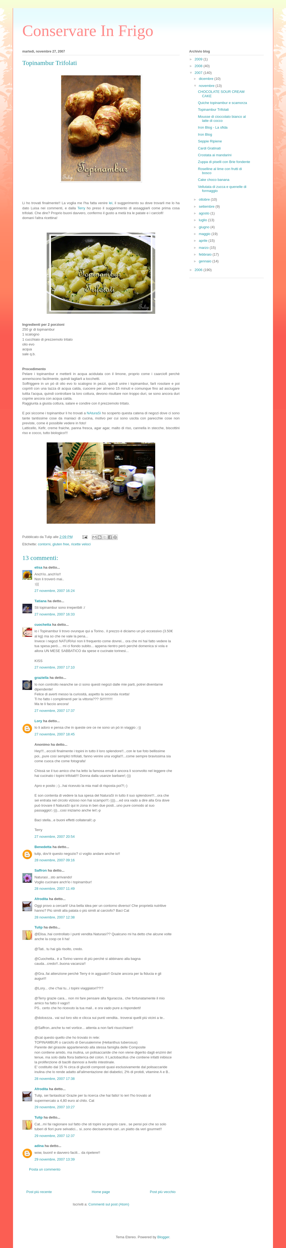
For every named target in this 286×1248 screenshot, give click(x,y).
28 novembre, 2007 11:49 (54, 889)
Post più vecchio (163, 1192)
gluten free (60, 544)
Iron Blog (205, 134)
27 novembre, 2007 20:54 (54, 837)
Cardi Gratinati (209, 148)
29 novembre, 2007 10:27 (54, 1107)
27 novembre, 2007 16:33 (54, 614)
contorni (44, 544)
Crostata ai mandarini (214, 155)
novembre (207, 86)
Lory (38, 721)
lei (110, 203)
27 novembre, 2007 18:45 (54, 734)
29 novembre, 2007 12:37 (54, 1136)
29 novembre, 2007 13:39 (54, 1159)
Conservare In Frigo (87, 31)
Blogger (163, 1237)
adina (39, 1146)
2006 (199, 270)
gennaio (205, 261)
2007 (199, 73)
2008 (199, 66)
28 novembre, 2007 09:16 (54, 860)
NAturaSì (94, 413)
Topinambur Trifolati (213, 109)
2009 (199, 59)
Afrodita (41, 899)
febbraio (206, 254)
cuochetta (42, 625)
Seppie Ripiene (210, 141)
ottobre (205, 199)
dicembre (206, 79)
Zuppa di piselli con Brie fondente (224, 162)
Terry (81, 208)
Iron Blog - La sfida (212, 127)
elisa (38, 567)
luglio (203, 220)
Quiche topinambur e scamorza (222, 103)
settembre (207, 206)
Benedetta (43, 847)
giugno (205, 227)
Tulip (38, 927)
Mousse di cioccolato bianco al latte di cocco (222, 119)
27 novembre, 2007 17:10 (54, 667)
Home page (101, 1192)
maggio (205, 234)
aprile (203, 241)
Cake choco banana (213, 180)
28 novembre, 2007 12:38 (54, 917)
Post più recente (39, 1192)
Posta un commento (45, 1169)
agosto (205, 213)
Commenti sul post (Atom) (108, 1204)
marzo (204, 248)
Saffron (40, 870)
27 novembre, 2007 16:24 (54, 591)
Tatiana (40, 601)
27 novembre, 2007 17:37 (54, 711)
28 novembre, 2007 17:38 (54, 1079)
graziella (41, 678)
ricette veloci (81, 544)
